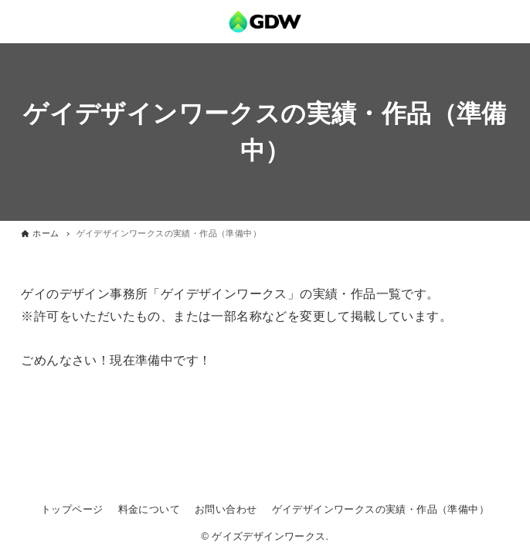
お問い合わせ (226, 509)
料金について (149, 509)
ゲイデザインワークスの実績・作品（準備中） (380, 509)
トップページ (72, 509)
